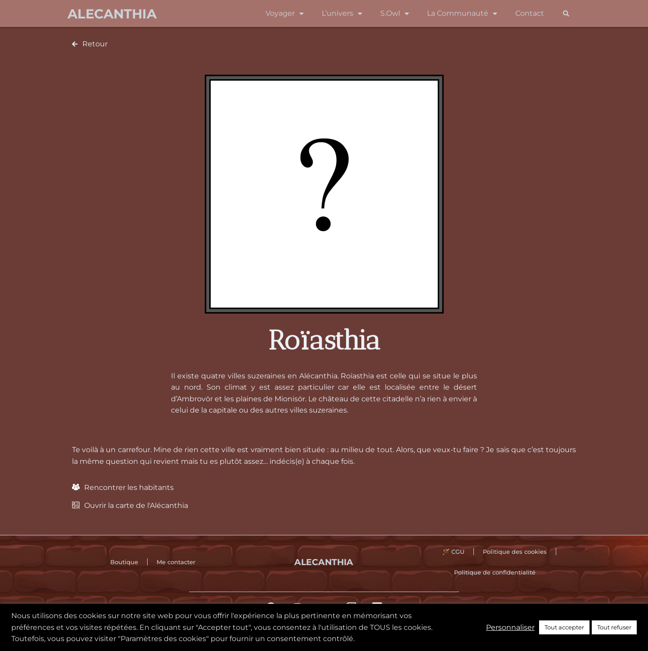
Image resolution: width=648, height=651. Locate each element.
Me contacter (176, 562)
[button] (566, 13)
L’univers (342, 13)
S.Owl (394, 13)
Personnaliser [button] (510, 627)
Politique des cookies (515, 551)
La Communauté (462, 13)
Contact (529, 13)
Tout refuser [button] (614, 627)
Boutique (124, 562)
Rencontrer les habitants (129, 487)
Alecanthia (112, 14)
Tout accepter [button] (564, 627)
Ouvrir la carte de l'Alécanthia (136, 505)
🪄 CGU (453, 551)
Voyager (285, 13)
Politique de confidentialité (495, 572)
